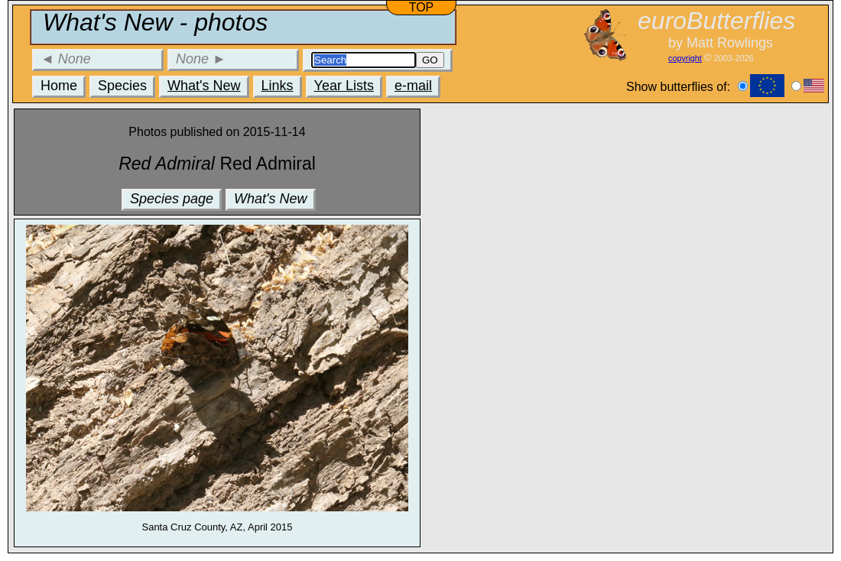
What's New (203, 85)
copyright (685, 58)
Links (277, 85)
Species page (171, 198)
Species (122, 85)
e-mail (413, 85)
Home (59, 85)
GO (430, 60)
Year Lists (344, 85)
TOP (421, 7)
